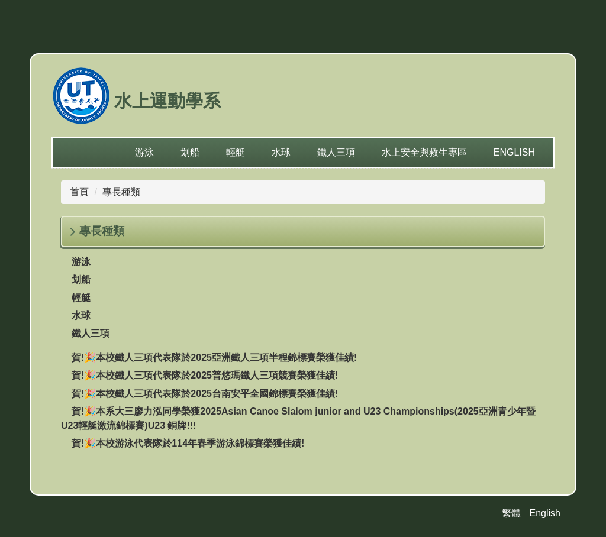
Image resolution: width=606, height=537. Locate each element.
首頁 (79, 192)
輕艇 (235, 152)
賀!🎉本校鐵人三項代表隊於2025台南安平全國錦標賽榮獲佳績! (205, 394)
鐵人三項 (336, 152)
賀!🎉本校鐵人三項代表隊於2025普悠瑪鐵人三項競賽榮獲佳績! (205, 375)
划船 (189, 152)
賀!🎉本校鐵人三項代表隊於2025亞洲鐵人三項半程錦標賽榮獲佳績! (214, 357)
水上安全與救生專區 (424, 152)
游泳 (144, 152)
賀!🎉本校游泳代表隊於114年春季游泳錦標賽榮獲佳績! (188, 443)
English (514, 152)
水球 (281, 152)
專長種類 (121, 192)
